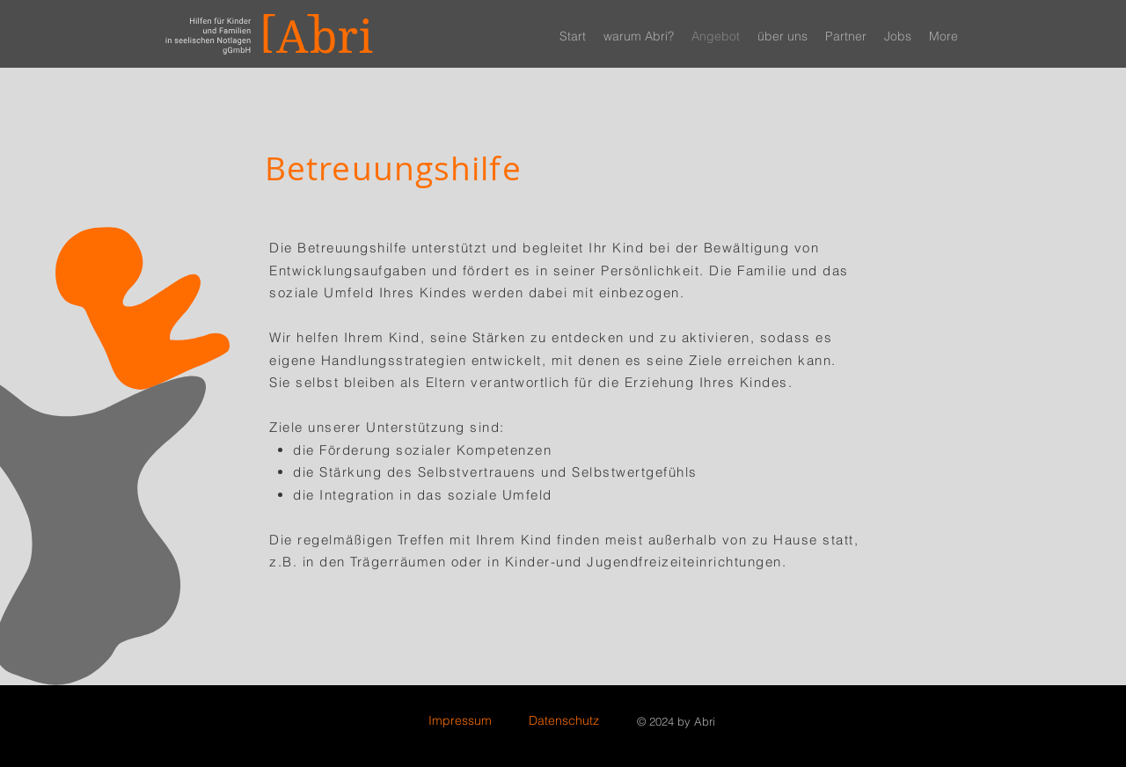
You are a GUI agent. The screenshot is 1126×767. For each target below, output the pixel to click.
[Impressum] (460, 721)
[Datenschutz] (563, 721)
